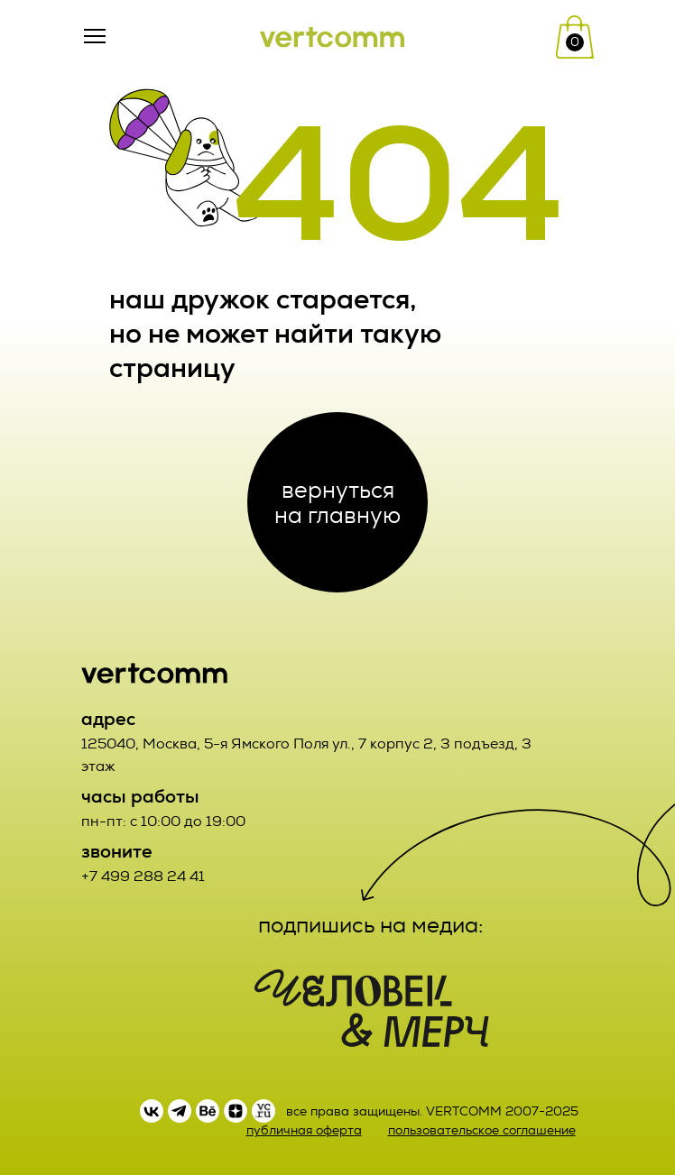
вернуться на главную (337, 502)
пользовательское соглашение (482, 1130)
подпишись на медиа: (371, 925)
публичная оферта (304, 1130)
